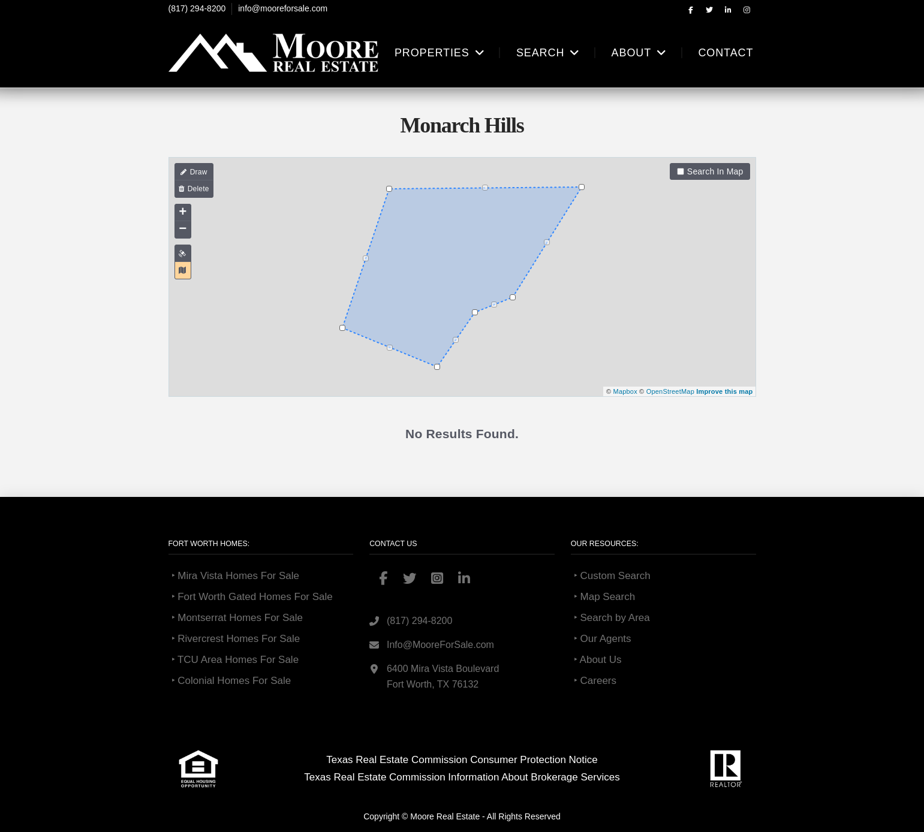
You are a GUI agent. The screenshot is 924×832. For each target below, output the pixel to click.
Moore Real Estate (445, 816)
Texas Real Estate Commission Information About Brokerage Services (461, 777)
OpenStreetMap (670, 391)
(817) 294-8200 (197, 8)
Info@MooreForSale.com (440, 645)
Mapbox (625, 391)
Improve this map (724, 391)
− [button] (182, 229)
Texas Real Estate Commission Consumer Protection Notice (462, 759)
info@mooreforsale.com (282, 8)
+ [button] (182, 212)
